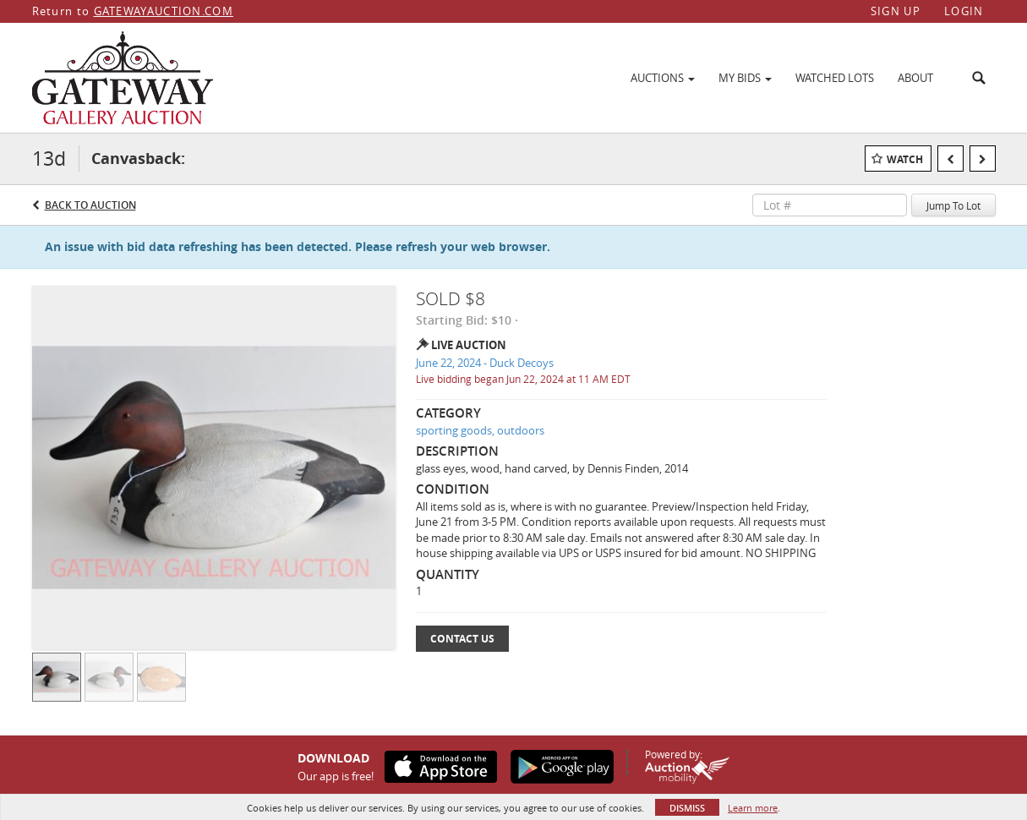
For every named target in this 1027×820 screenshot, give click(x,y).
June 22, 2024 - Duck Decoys (485, 362)
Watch (905, 159)
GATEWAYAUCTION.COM (163, 11)
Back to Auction (90, 205)
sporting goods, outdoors (480, 430)
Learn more (753, 807)
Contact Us (462, 638)
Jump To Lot (953, 205)
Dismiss (687, 807)
